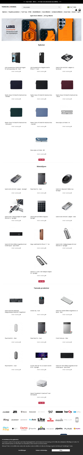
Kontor (74, 12)
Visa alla (41, 159)
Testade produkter (41, 288)
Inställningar (22, 450)
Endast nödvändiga (41, 450)
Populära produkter (14, 12)
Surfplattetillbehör (57, 12)
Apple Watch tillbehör (36, 15)
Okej (60, 450)
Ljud (78, 12)
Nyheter (4, 12)
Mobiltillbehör (37, 12)
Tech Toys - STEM (26, 12)
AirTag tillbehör (48, 15)
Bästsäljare (41, 166)
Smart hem (67, 12)
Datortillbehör (46, 12)
